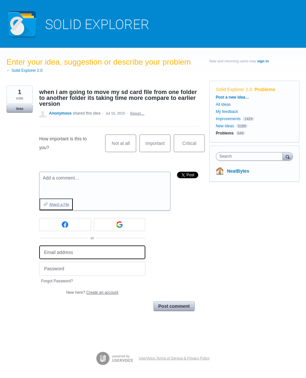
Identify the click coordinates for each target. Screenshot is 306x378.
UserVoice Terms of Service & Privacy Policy (174, 358)
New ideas (225, 126)
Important (157, 146)
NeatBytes (238, 171)
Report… (137, 113)
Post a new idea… (232, 97)
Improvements (228, 119)
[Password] (92, 269)
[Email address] (92, 252)
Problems (264, 89)
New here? (92, 292)
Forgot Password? (57, 281)
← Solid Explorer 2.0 (24, 70)
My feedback (227, 111)
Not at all (124, 146)
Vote (19, 109)
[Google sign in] (120, 224)
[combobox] (250, 156)
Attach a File (59, 204)
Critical (193, 146)
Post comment (174, 306)
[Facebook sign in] (65, 224)
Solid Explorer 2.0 (234, 89)
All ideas (223, 104)
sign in (262, 61)
